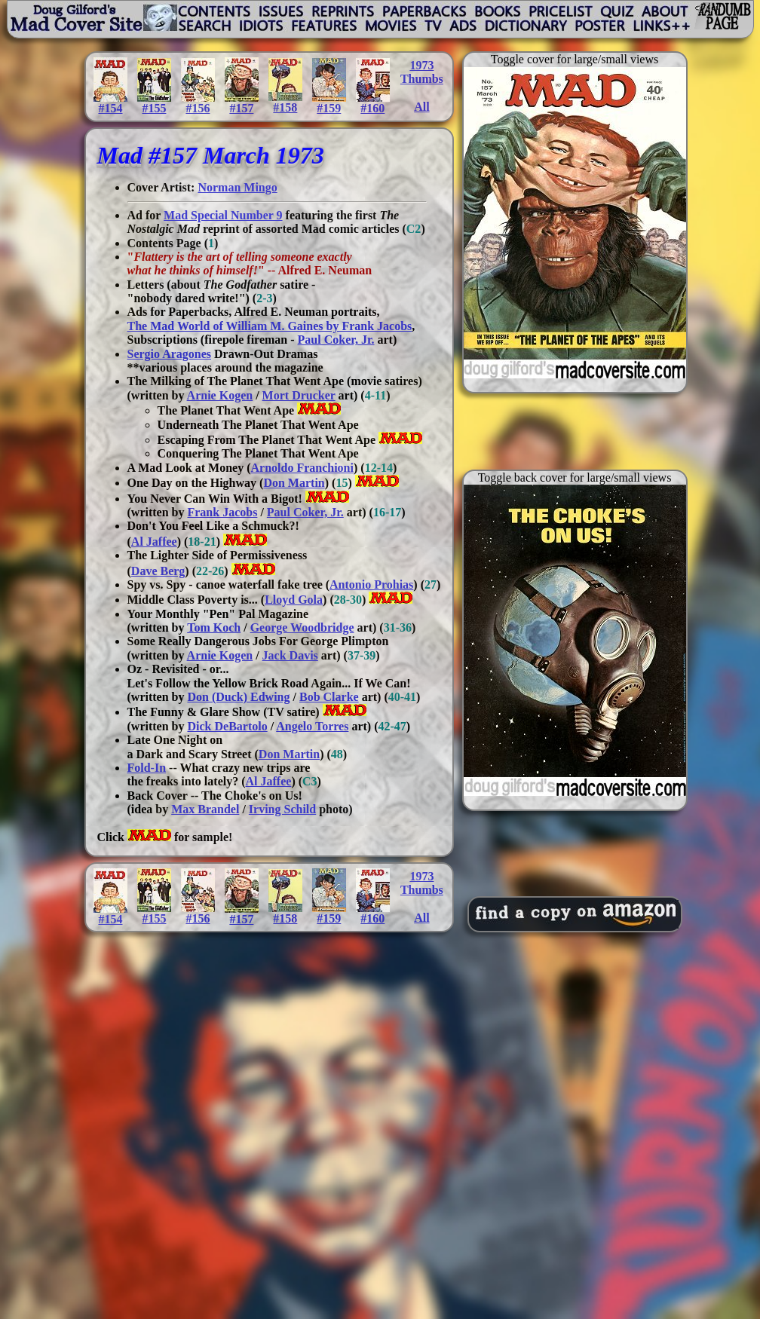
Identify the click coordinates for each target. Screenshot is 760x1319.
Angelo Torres (312, 726)
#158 (285, 102)
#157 (242, 103)
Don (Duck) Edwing (238, 696)
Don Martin (293, 482)
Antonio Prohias (371, 584)
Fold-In (147, 767)
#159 (329, 103)
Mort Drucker (299, 395)
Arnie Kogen (220, 395)
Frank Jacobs (222, 512)
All (421, 106)
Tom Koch (214, 627)
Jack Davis (290, 655)
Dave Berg (158, 571)
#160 (373, 103)
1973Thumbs (421, 72)
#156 (198, 103)
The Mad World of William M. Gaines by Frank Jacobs (269, 326)
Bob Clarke (329, 696)
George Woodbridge (302, 627)
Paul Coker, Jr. (336, 339)
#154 (110, 103)
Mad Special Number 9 (223, 215)
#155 (154, 103)
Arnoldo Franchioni (302, 467)
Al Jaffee (154, 541)
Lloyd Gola (294, 599)
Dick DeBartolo (227, 726)
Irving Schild (282, 809)
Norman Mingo (237, 187)
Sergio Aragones (169, 353)
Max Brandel (205, 809)
